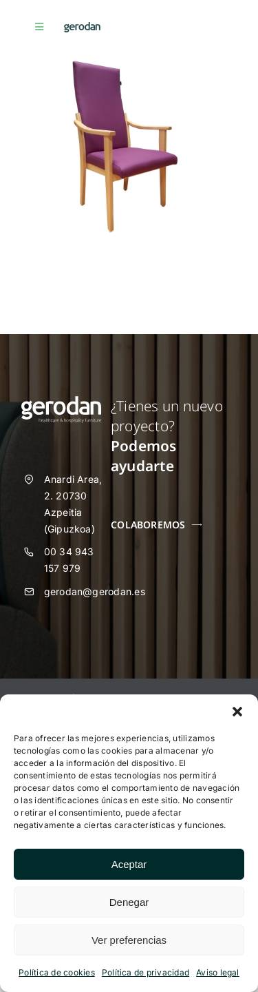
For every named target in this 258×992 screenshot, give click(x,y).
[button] (237, 712)
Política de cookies (57, 972)
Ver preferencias (129, 940)
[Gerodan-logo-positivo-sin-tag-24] (82, 27)
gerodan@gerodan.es (94, 591)
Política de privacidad (145, 972)
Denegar (129, 902)
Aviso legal (217, 972)
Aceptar (129, 864)
